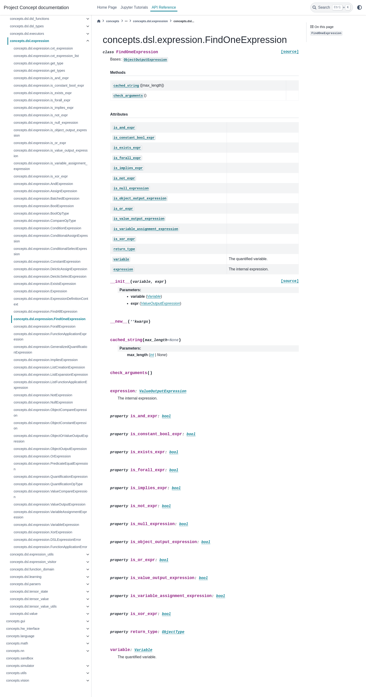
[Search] (331, 7)
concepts (112, 21)
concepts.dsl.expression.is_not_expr (41, 115)
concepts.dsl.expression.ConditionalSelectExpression (50, 251)
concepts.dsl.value (23, 614)
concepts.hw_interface (22, 628)
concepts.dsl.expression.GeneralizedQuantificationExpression (50, 349)
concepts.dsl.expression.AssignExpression (45, 191)
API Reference (164, 7)
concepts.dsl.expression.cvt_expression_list (46, 56)
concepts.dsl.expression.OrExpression (42, 456)
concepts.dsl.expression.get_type (38, 63)
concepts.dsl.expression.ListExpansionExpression (51, 374)
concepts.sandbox (19, 658)
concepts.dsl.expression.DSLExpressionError (47, 539)
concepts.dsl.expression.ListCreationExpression (49, 367)
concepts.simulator (20, 666)
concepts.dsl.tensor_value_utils (33, 606)
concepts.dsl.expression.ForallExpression (44, 326)
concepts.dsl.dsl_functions (29, 19)
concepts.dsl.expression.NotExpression (43, 395)
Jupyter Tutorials (134, 7)
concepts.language (20, 636)
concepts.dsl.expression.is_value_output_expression (51, 153)
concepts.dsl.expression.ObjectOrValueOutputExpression (51, 438)
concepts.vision (17, 680)
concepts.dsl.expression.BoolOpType (41, 213)
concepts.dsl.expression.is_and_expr (41, 78)
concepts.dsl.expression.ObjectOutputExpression (50, 449)
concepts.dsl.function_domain (32, 569)
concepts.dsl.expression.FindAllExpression (45, 311)
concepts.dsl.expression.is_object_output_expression (50, 133)
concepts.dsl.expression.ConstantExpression (47, 261)
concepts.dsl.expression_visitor (33, 562)
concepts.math (17, 643)
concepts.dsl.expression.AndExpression (43, 184)
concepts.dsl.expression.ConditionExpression (47, 228)
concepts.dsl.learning (25, 577)
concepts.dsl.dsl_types (27, 26)
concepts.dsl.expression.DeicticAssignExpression (50, 269)
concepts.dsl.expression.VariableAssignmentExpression (50, 514)
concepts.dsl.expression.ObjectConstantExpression (50, 425)
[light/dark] (359, 7)
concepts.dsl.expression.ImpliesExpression (45, 360)
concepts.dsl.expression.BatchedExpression (46, 198)
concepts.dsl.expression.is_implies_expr (44, 108)
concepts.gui (15, 621)
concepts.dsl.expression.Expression (40, 291)
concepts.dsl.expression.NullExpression (43, 402)
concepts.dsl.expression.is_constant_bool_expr (49, 85)
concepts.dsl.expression (29, 41)
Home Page (107, 7)
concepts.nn (15, 651)
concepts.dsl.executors (27, 33)
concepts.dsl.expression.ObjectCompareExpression (50, 412)
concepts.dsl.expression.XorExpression (43, 532)
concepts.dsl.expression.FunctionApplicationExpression (50, 336)
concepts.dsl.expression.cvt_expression (43, 48)
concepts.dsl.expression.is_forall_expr (42, 100)
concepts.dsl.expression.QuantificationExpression (51, 476)
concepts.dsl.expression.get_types (39, 70)
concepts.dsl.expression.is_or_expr (40, 143)
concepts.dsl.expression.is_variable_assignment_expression (50, 166)
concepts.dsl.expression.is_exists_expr (43, 93)
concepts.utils (16, 673)
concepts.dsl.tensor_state (29, 591)
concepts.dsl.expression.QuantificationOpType (48, 484)
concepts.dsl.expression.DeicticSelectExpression (50, 276)
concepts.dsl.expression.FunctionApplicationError (50, 547)
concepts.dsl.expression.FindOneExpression (49, 319)
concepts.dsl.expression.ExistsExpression (45, 284)
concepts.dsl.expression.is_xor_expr (41, 176)
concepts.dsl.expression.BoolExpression (44, 206)
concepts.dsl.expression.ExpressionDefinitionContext (51, 301)
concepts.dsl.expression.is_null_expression (46, 122)
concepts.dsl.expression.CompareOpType (45, 221)
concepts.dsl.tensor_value (29, 599)
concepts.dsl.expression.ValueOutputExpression (49, 504)
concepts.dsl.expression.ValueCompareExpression (50, 494)
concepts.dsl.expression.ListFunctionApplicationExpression (50, 384)
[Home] (98, 21)
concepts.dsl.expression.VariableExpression (46, 525)
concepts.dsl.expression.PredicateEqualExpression (51, 466)
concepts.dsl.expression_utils (31, 554)
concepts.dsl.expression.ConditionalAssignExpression (51, 238)
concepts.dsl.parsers (25, 584)
